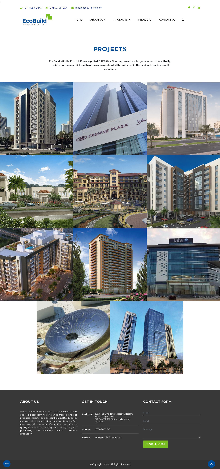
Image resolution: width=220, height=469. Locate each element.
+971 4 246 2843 (103, 429)
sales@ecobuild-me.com (108, 437)
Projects (144, 19)
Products (121, 19)
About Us (97, 19)
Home (78, 19)
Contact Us (167, 19)
